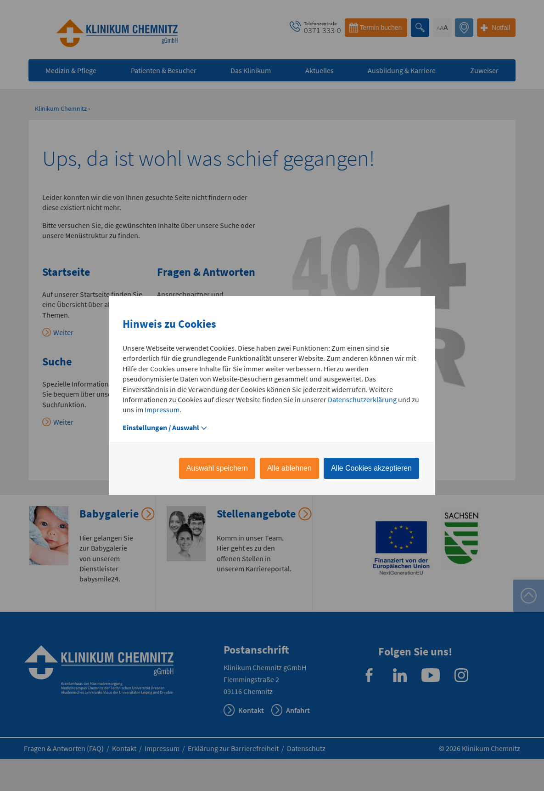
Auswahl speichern (217, 468)
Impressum (162, 409)
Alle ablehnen (289, 468)
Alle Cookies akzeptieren (371, 468)
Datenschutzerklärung (362, 399)
